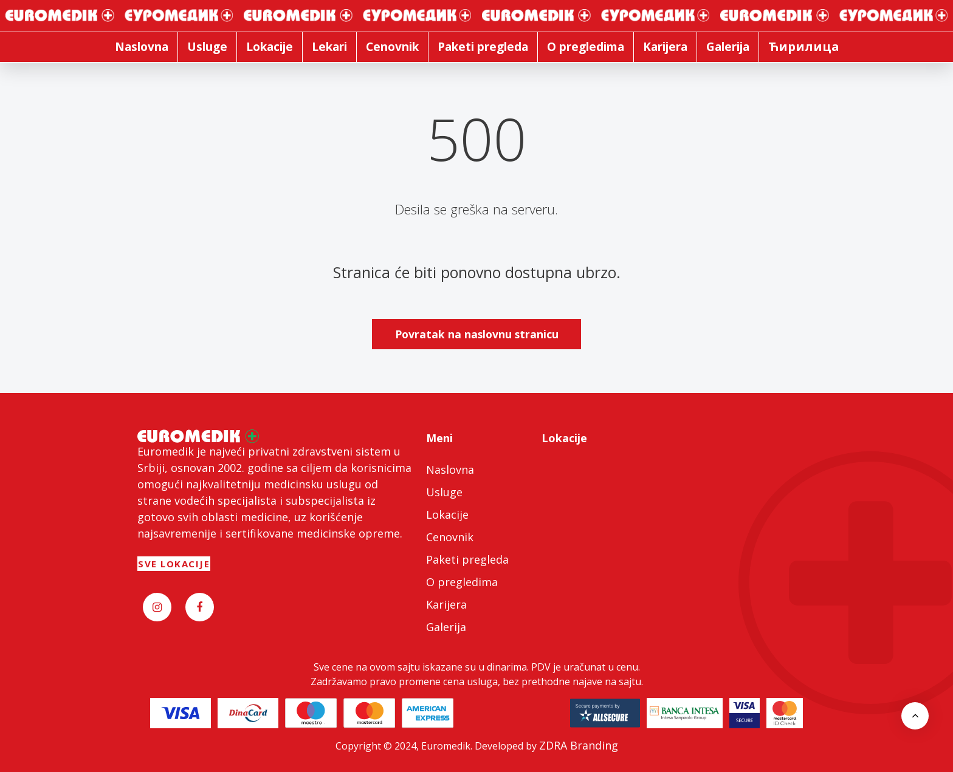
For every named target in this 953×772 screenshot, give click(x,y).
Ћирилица (803, 46)
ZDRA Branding (578, 745)
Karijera (446, 604)
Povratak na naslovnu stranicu (477, 334)
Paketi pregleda (467, 559)
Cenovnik (449, 537)
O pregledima (462, 582)
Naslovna (450, 469)
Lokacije (447, 514)
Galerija (446, 627)
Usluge (444, 492)
